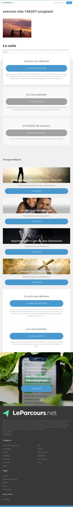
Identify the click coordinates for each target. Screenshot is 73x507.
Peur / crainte (42, 459)
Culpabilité (41, 455)
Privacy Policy (7, 432)
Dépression (6, 455)
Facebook (6, 499)
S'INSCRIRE (36, 388)
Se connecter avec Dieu (11, 445)
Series (5, 486)
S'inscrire (36, 191)
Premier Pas (7, 489)
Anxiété (5, 452)
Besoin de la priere (36, 133)
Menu (69, 2)
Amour (39, 462)
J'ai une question (36, 101)
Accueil (5, 476)
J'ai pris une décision (36, 68)
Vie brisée (6, 462)
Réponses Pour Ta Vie (10, 479)
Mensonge (6, 459)
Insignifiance (7, 449)
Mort (39, 445)
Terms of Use (7, 434)
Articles (5, 482)
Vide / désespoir (42, 452)
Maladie (40, 449)
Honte (5, 466)
